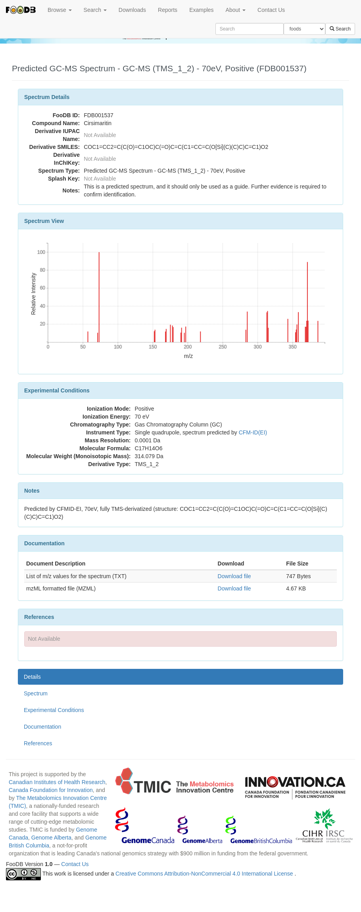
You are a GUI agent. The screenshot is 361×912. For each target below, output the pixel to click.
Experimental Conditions (54, 710)
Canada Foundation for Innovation (51, 790)
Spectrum (36, 693)
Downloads (132, 10)
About (236, 10)
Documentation (42, 727)
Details (32, 677)
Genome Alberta (51, 837)
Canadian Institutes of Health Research (57, 782)
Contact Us (271, 10)
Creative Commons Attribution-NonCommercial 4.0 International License (204, 873)
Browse (60, 10)
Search (95, 10)
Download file (234, 576)
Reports (167, 10)
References (38, 743)
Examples (201, 10)
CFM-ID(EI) (253, 432)
